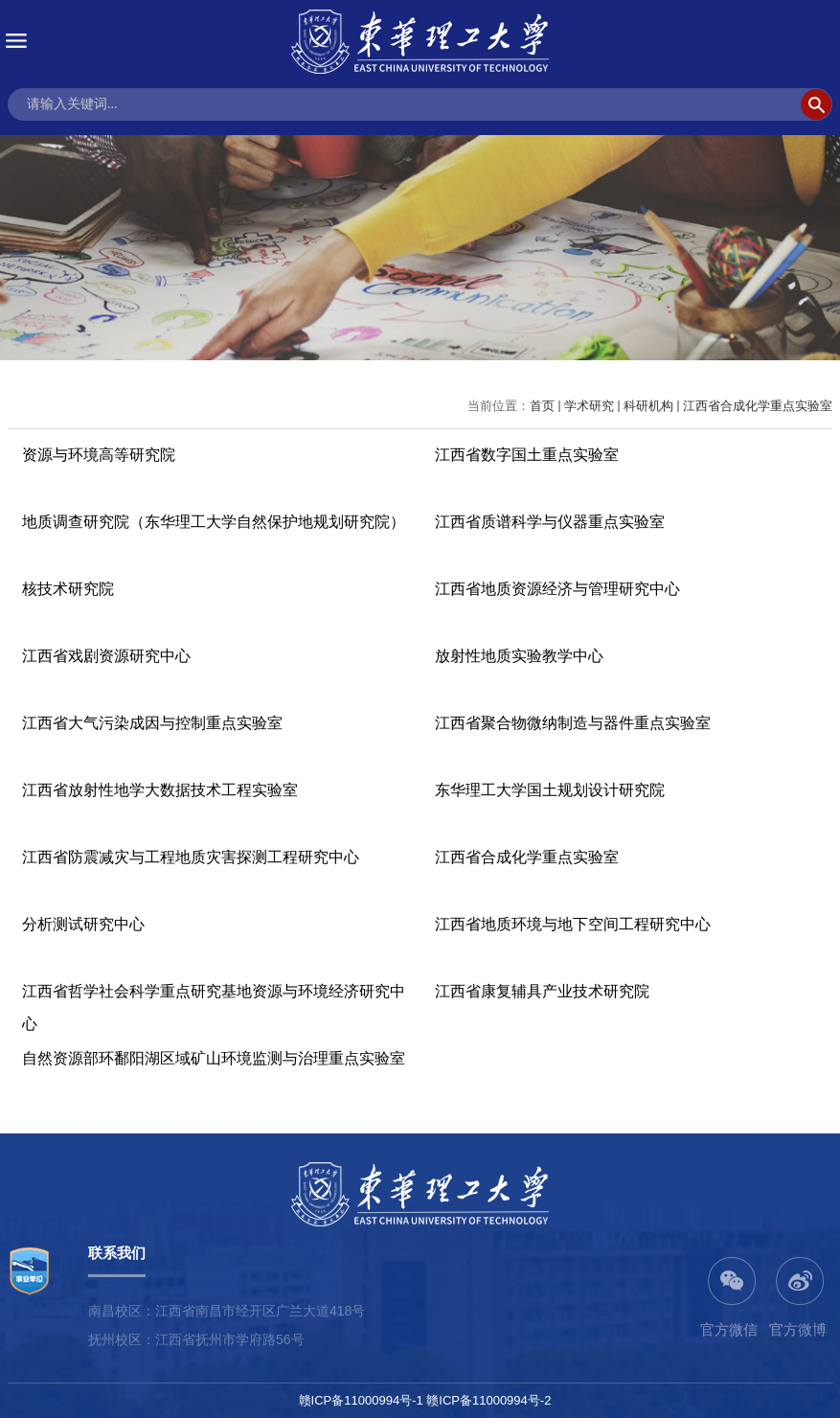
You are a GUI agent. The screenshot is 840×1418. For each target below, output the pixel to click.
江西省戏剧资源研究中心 (106, 656)
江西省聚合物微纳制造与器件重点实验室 (573, 723)
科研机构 (648, 406)
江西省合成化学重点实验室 (757, 406)
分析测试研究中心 (83, 924)
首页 (542, 406)
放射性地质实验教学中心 (519, 656)
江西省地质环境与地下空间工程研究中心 (573, 924)
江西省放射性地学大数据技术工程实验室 (160, 790)
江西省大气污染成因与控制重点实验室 (152, 723)
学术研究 (589, 406)
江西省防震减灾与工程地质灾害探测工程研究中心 (190, 857)
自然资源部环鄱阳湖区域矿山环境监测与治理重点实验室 (213, 1058)
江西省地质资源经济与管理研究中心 (557, 589)
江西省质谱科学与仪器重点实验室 (550, 522)
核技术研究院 (68, 589)
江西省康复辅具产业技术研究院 (542, 991)
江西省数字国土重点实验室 (527, 454)
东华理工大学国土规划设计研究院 (550, 790)
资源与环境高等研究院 (98, 454)
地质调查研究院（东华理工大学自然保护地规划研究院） (213, 522)
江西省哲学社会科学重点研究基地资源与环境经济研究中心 (213, 1007)
